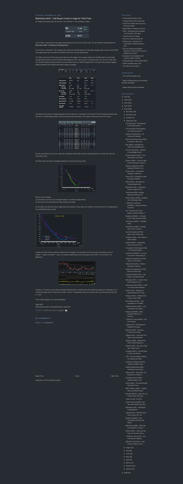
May (127, 457)
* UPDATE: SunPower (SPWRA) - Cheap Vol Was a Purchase (136, 205)
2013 (126, 100)
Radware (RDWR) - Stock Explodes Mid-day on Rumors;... (134, 314)
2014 (126, 97)
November (130, 115)
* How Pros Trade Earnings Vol (132, 39)
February (129, 466)
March (128, 463)
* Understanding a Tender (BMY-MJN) (134, 61)
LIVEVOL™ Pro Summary (75, 21)
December (130, 112)
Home (77, 376)
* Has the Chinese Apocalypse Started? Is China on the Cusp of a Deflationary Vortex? (134, 51)
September (130, 121)
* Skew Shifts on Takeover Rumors (133, 28)
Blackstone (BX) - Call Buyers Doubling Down (51, 45)
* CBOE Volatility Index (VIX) (131, 63)
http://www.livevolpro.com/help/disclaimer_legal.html (52, 307)
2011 (126, 106)
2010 (126, 109)
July (127, 451)
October (129, 118)
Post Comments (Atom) (53, 380)
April (128, 460)
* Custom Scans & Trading (131, 36)
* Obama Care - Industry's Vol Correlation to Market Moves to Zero (133, 44)
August (128, 447)
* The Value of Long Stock (130, 66)
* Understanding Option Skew (132, 18)
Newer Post (39, 376)
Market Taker (127, 87)
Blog (91, 8)
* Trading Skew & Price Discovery (133, 21)
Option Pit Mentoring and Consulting (135, 80)
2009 (126, 473)
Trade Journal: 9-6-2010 (134, 399)
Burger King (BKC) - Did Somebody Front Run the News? (135, 420)
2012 (126, 103)
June (128, 454)
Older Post (114, 376)
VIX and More (127, 76)
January (129, 469)
